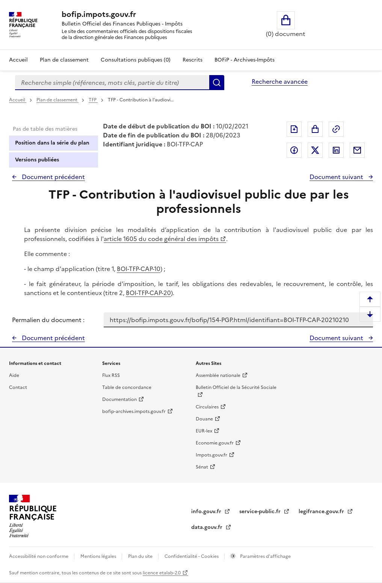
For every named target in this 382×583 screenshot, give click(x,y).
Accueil (18, 60)
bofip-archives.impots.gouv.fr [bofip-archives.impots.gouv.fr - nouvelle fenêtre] (134, 411)
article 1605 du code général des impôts (161, 238)
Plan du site (141, 556)
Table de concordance (126, 387)
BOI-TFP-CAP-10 (138, 268)
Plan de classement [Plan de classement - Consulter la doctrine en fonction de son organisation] (64, 60)
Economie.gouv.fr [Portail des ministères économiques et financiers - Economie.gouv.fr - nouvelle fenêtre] (215, 443)
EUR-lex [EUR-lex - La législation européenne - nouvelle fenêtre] (204, 431)
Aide (14, 375)
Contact (18, 387)
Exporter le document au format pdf (294, 129)
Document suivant (337, 176)
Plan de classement (57, 99)
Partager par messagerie (357, 150)
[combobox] (112, 82)
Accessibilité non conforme (39, 556)
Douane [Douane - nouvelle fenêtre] (204, 419)
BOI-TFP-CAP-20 (148, 292)
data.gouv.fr (207, 527)
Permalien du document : (48, 319)
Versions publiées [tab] (37, 160)
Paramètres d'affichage (265, 556)
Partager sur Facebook (294, 150)
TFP (93, 99)
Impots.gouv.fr (211, 455)
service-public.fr (260, 511)
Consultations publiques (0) (136, 60)
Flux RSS (111, 375)
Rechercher (216, 82)
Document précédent (52, 176)
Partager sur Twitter (315, 150)
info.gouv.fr (207, 511)
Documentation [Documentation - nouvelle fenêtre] (119, 399)
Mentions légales (98, 556)
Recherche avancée (280, 81)
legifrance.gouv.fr (322, 511)
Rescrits (192, 60)
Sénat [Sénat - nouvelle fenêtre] (202, 467)
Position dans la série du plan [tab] (52, 143)
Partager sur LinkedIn (336, 150)
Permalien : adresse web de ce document (336, 129)
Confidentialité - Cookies (192, 556)
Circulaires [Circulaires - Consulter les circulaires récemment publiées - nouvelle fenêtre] (207, 407)
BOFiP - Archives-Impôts (244, 60)
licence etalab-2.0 (162, 572)
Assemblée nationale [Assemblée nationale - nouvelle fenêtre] (218, 375)
